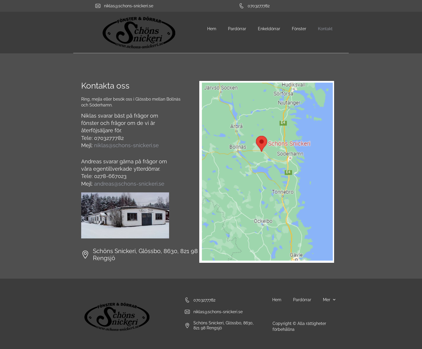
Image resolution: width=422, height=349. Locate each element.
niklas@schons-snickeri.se (126, 145)
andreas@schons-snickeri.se (129, 184)
